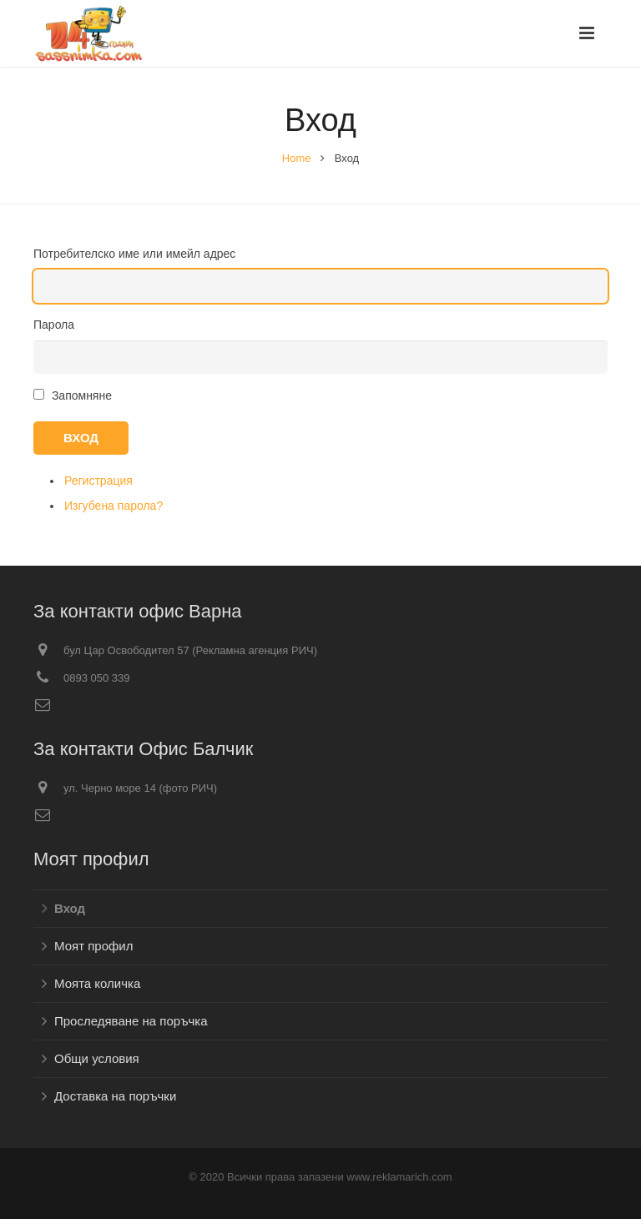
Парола (53, 324)
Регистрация (98, 480)
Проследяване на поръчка (131, 1021)
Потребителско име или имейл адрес (134, 253)
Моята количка (97, 983)
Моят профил (93, 946)
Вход (80, 438)
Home (296, 158)
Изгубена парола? (113, 505)
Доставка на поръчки (115, 1096)
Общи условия (96, 1058)
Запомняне (82, 395)
